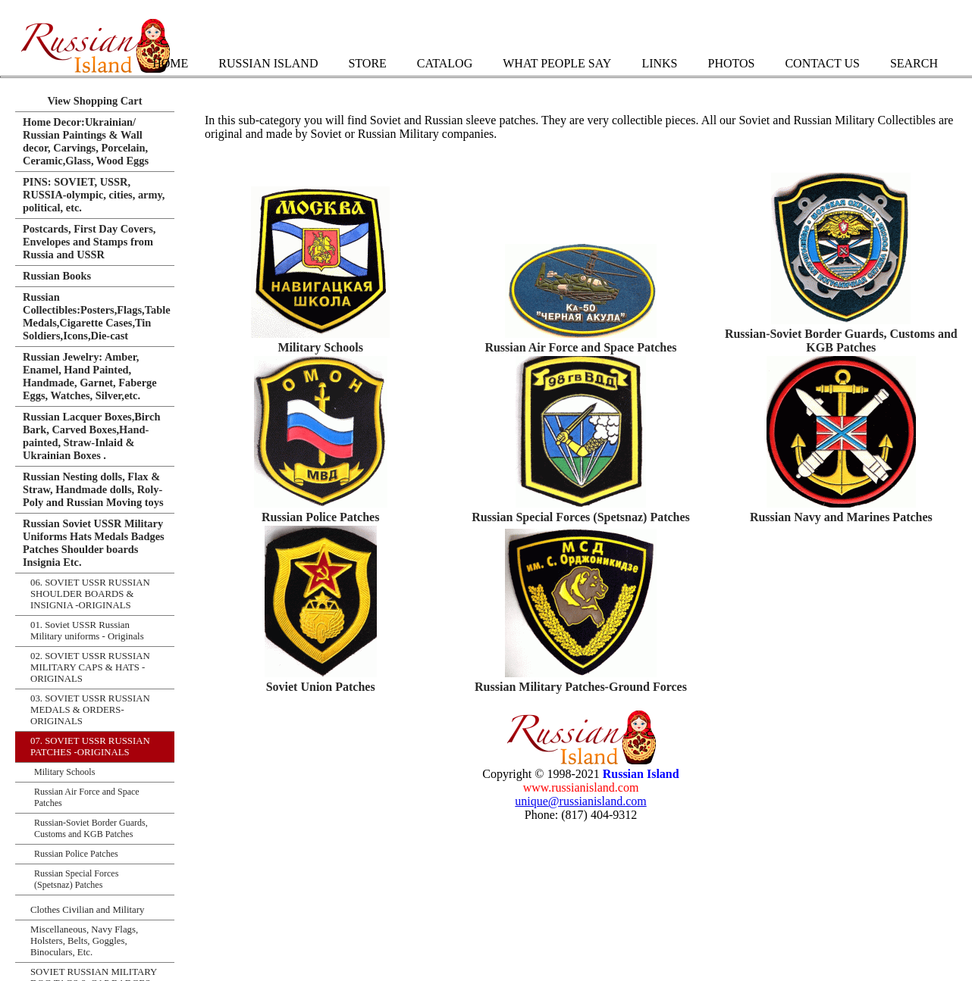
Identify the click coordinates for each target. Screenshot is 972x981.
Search (914, 63)
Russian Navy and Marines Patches (841, 517)
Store (367, 63)
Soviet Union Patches (320, 686)
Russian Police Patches (321, 517)
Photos (730, 63)
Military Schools (319, 347)
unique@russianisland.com (580, 801)
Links (659, 63)
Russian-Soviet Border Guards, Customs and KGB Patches (841, 340)
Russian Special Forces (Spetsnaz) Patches (581, 517)
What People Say (557, 63)
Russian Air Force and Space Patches (580, 347)
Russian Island (268, 63)
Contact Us (822, 63)
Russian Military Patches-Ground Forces (581, 686)
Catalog (444, 63)
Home (170, 63)
